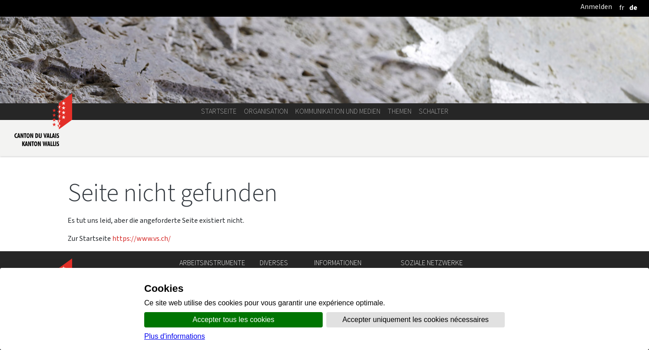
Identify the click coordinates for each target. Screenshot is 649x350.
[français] (621, 7)
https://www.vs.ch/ (141, 238)
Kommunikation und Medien (337, 111)
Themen (399, 111)
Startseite (219, 111)
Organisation (266, 111)
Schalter (433, 111)
